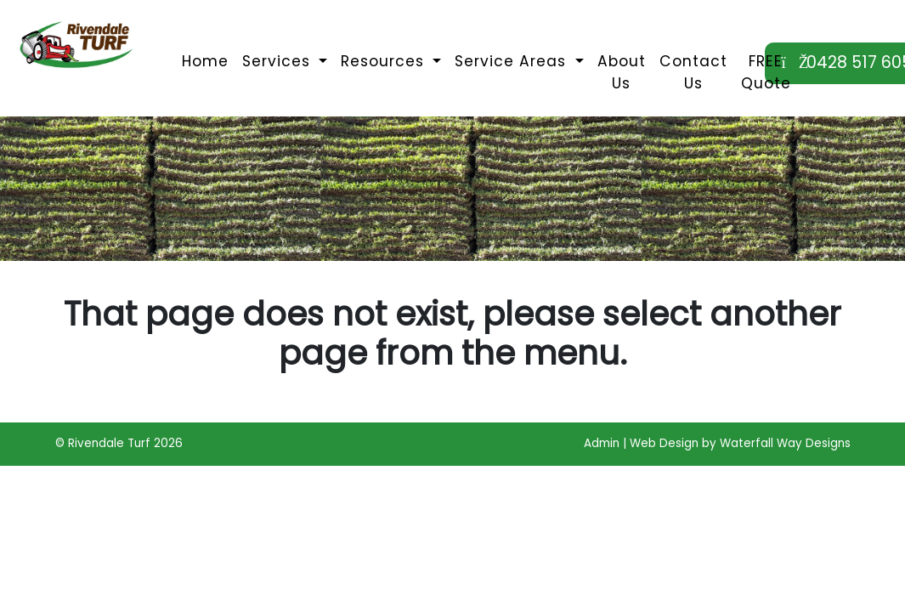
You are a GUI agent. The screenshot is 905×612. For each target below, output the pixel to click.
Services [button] (278, 61)
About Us (621, 72)
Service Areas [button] (513, 61)
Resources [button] (385, 61)
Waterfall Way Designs (785, 443)
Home (205, 61)
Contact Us (693, 72)
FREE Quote (766, 72)
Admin (601, 443)
